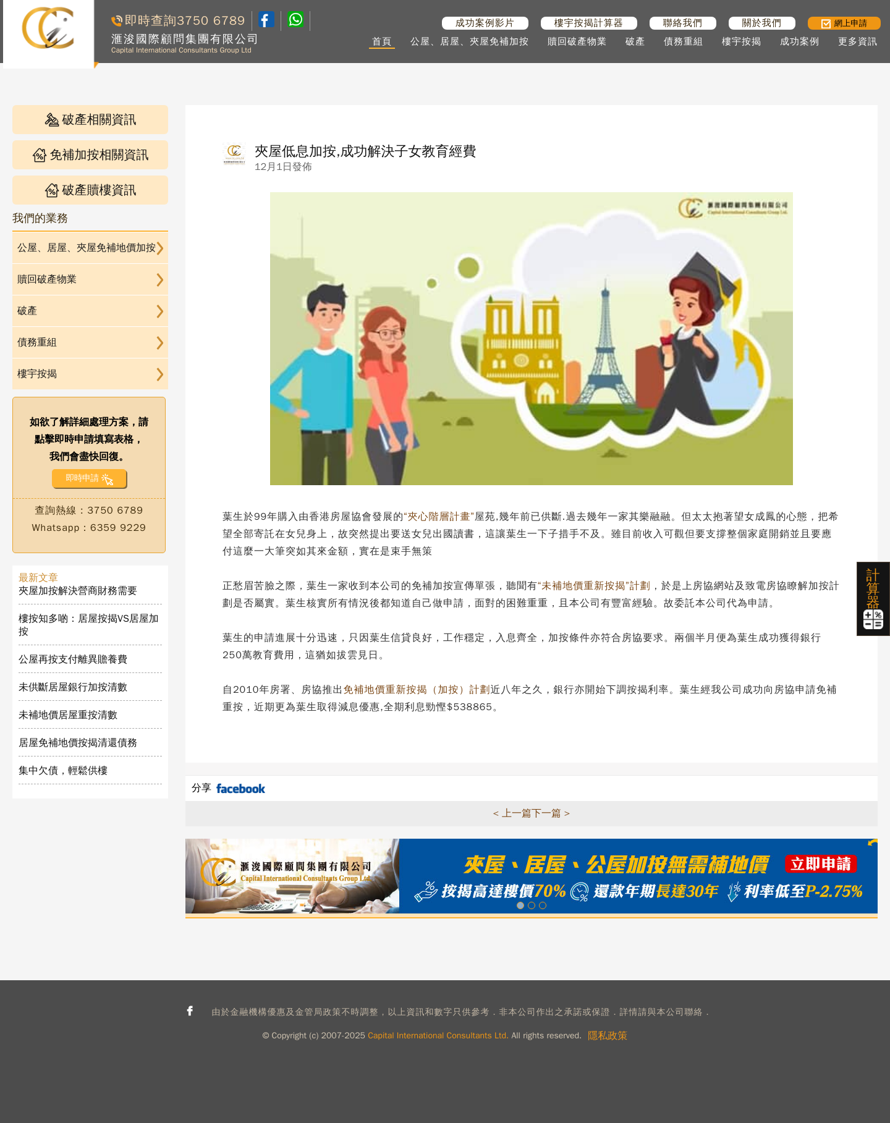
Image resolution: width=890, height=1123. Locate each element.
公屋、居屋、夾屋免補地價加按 (86, 248)
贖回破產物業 (577, 41)
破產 (635, 41)
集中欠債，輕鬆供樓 (63, 771)
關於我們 (762, 22)
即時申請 (82, 478)
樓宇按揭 (741, 41)
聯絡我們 (683, 22)
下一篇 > (551, 813)
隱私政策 (607, 1036)
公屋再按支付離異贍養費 (73, 659)
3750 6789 (211, 20)
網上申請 (844, 23)
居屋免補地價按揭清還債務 (78, 743)
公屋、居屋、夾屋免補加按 (469, 41)
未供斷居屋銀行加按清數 (73, 687)
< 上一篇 (512, 813)
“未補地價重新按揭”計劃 (594, 586)
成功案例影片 (485, 22)
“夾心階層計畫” (439, 517)
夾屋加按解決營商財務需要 (78, 591)
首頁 (382, 41)
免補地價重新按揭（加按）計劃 (416, 690)
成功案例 (800, 41)
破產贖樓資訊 (90, 190)
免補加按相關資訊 (90, 155)
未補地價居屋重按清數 (68, 715)
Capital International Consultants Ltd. (438, 1035)
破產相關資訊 (90, 119)
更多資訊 (858, 41)
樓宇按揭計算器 (589, 22)
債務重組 (683, 41)
